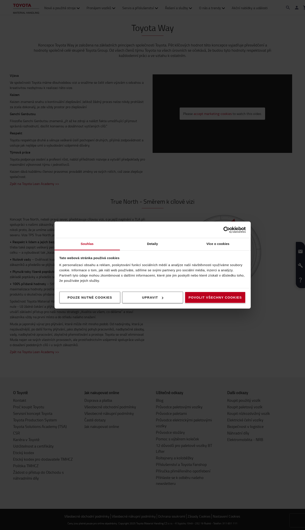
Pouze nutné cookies (90, 297)
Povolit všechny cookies (215, 297)
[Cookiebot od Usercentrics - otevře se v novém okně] (227, 229)
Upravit (153, 297)
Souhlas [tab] (87, 244)
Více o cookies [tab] (218, 244)
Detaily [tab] (152, 244)
